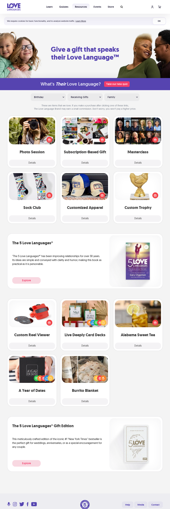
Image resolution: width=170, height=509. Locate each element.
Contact (155, 504)
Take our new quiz (117, 84)
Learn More (81, 21)
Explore (26, 280)
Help (127, 504)
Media (140, 504)
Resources (81, 7)
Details (32, 163)
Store (111, 7)
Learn (49, 7)
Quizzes (63, 7)
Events (97, 7)
